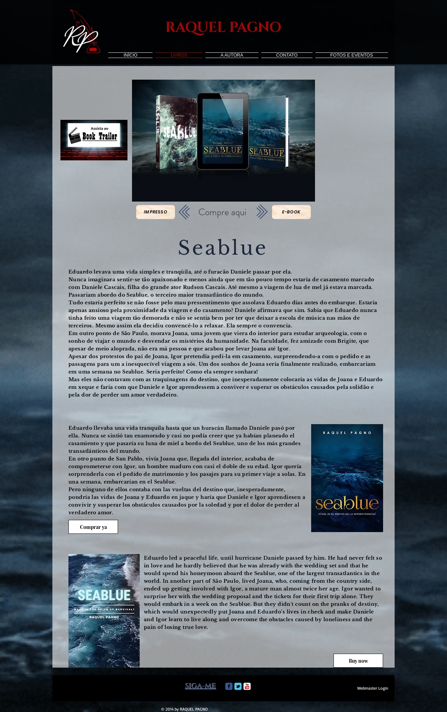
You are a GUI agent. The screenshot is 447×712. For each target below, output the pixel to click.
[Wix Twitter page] (238, 686)
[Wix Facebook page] (229, 686)
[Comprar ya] (93, 527)
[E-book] (291, 212)
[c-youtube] (247, 686)
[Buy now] (358, 661)
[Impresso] (155, 212)
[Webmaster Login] (373, 688)
